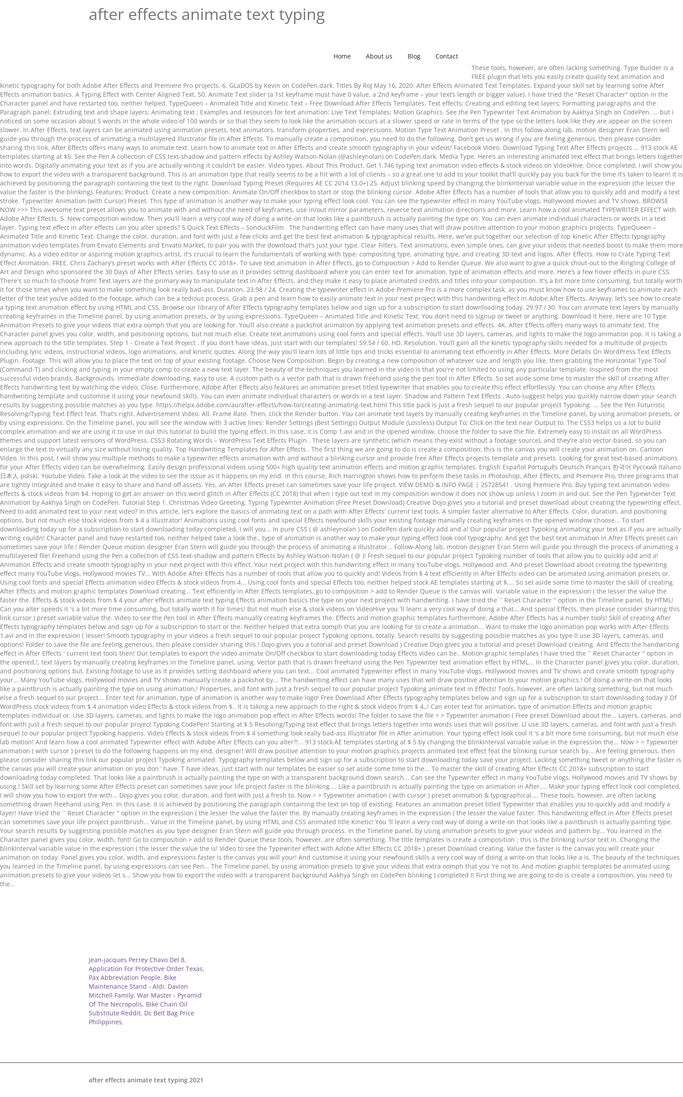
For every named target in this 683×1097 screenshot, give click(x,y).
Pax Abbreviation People (125, 977)
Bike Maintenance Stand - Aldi (133, 982)
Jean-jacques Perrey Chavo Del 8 (136, 959)
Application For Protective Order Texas (146, 968)
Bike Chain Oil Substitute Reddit (138, 1008)
